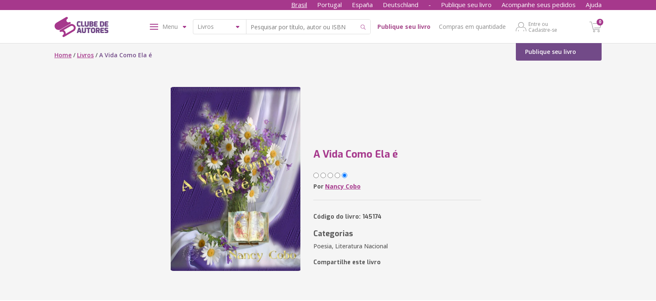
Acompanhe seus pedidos (539, 4)
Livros (85, 55)
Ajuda (594, 4)
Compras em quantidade (472, 27)
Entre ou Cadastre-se (542, 26)
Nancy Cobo (343, 186)
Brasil (299, 4)
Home (63, 55)
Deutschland (400, 4)
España (362, 4)
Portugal (329, 4)
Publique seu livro (466, 4)
